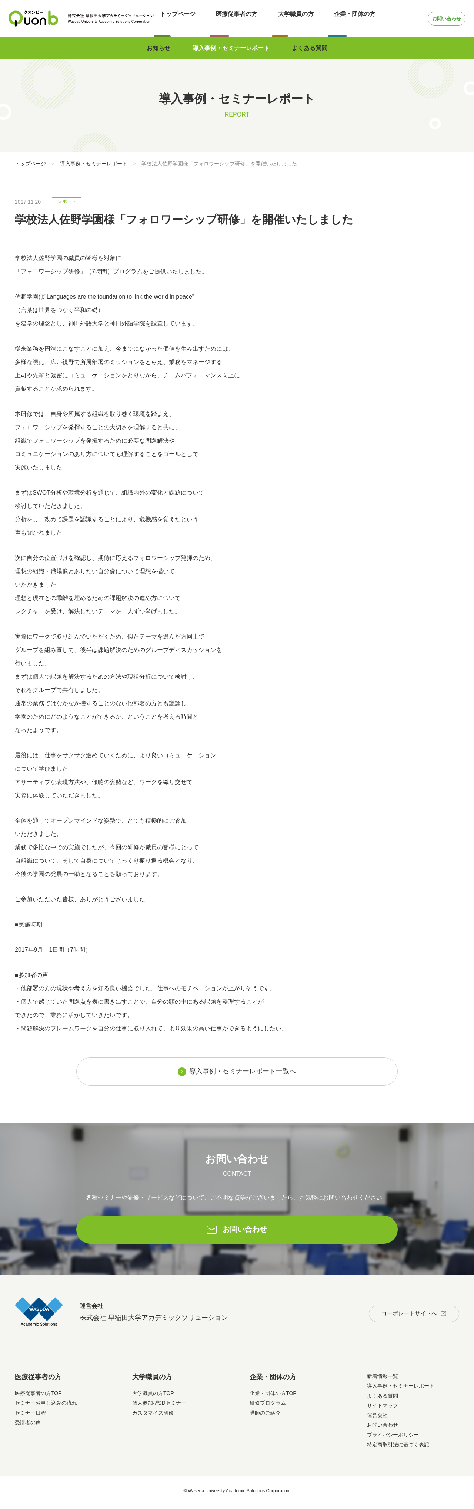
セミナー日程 (30, 1416)
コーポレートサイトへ (402, 1314)
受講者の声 (28, 1426)
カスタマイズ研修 (153, 1416)
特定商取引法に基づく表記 (398, 1448)
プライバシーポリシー (393, 1438)
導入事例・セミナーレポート (231, 48)
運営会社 (377, 1418)
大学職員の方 (276, 18)
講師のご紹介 (265, 1416)
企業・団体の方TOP (273, 1397)
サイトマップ (382, 1409)
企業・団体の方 (329, 18)
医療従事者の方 (224, 18)
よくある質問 (309, 48)
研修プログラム (268, 1406)
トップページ (171, 18)
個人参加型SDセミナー (159, 1406)
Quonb (34, 18)
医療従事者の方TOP (38, 1397)
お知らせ (158, 48)
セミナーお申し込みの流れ (46, 1406)
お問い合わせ (434, 18)
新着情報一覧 (382, 1379)
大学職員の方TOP (153, 1397)
